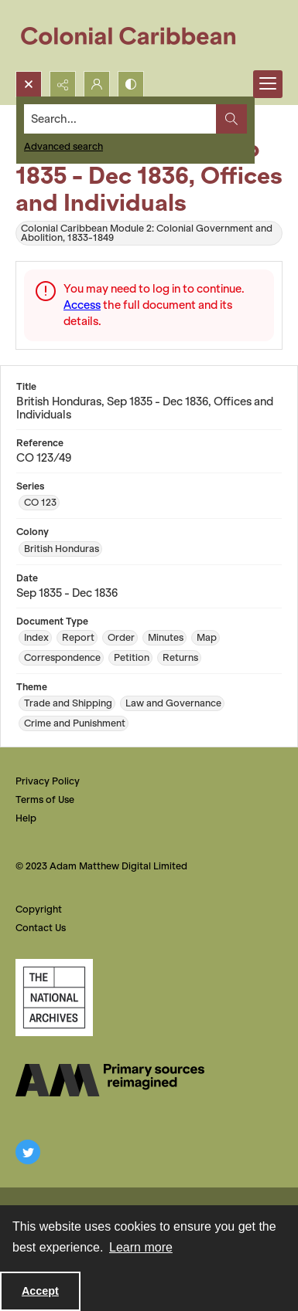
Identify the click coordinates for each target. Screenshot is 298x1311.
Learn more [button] (141, 1247)
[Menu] (268, 84)
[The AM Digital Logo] (109, 1080)
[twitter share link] (27, 1152)
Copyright (38, 909)
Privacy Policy (47, 781)
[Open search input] (28, 84)
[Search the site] (120, 119)
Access (82, 305)
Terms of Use (44, 799)
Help (25, 818)
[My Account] (96, 84)
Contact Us (40, 927)
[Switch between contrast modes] (130, 84)
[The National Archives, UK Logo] (54, 997)
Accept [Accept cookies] (40, 1291)
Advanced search (63, 146)
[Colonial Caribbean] (138, 35)
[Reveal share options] (62, 84)
